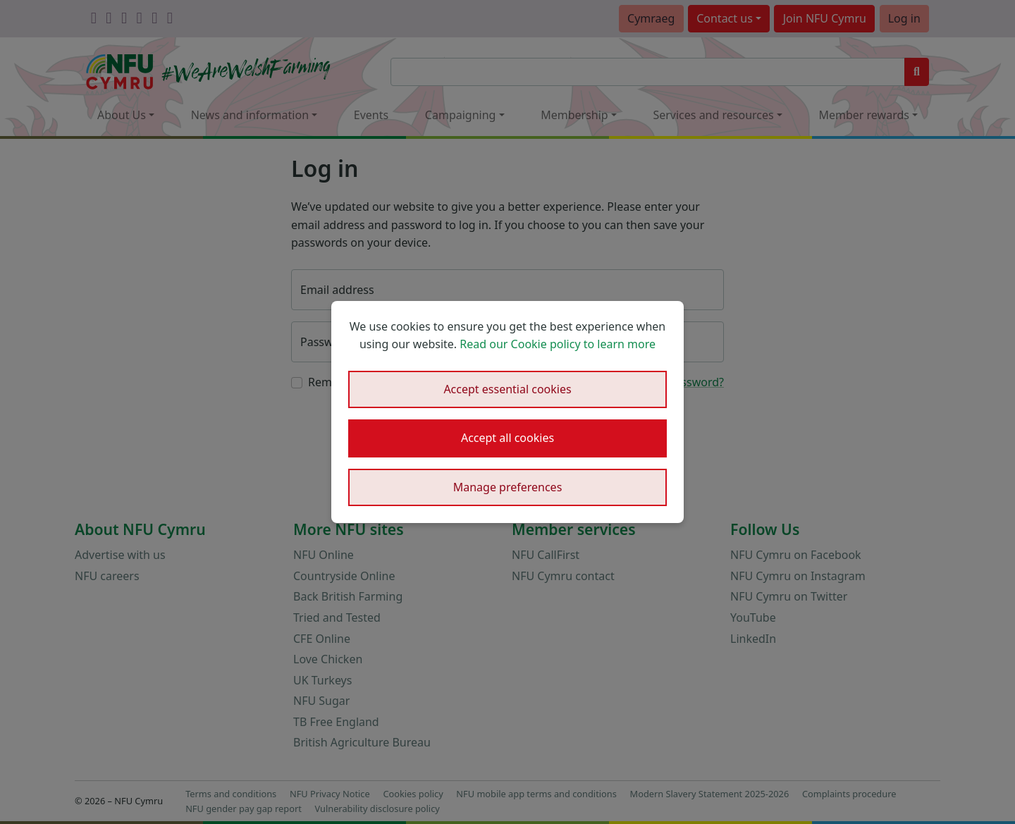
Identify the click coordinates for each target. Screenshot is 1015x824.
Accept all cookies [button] (507, 437)
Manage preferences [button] (507, 487)
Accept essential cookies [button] (507, 389)
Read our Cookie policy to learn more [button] (558, 344)
